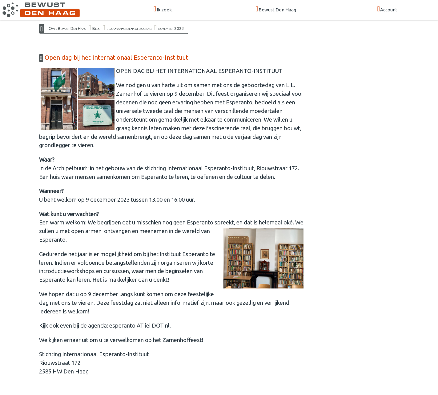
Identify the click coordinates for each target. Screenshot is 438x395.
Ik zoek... (164, 9)
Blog (96, 28)
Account (387, 9)
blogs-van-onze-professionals (129, 28)
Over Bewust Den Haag (67, 28)
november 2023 (171, 28)
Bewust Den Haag (275, 9)
